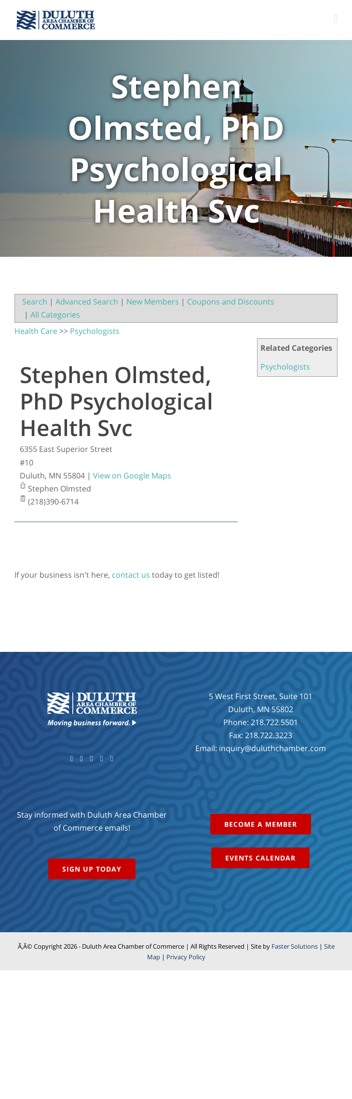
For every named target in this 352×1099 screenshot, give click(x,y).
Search (34, 301)
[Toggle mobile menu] (336, 18)
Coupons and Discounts (230, 301)
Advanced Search (86, 301)
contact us (131, 574)
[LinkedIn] (111, 759)
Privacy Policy (185, 957)
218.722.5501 (274, 722)
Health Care (35, 331)
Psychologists (285, 366)
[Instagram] (101, 759)
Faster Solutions (294, 946)
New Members (152, 301)
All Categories (55, 314)
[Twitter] (81, 759)
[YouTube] (91, 759)
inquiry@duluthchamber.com (272, 748)
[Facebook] (71, 759)
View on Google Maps (132, 475)
